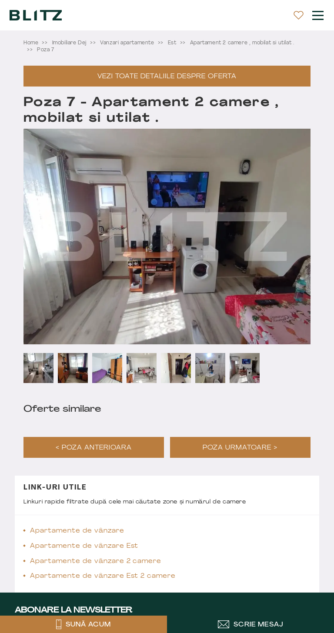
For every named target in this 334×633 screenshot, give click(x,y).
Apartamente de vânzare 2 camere (95, 561)
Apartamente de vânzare (77, 531)
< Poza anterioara (94, 448)
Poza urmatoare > (240, 448)
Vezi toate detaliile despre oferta (166, 76)
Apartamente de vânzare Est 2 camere (103, 576)
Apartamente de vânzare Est (84, 546)
